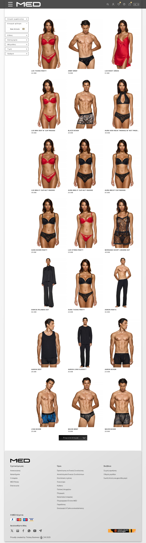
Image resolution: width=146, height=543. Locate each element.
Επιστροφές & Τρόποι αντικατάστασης (70, 510)
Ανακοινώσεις (15, 472)
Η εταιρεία (13, 480)
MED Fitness (14, 483)
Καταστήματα (15, 476)
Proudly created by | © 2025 (30, 539)
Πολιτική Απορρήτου (64, 491)
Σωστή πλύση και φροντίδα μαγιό (115, 480)
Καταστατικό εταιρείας (65, 499)
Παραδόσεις (61, 506)
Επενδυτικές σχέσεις (64, 480)
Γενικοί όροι (61, 483)
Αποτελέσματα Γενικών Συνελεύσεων (70, 476)
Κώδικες (60, 487)
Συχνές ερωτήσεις (110, 472)
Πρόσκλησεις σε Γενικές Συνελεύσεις (70, 472)
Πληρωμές (60, 495)
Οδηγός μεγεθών (110, 476)
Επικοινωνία (14, 487)
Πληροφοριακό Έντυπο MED (67, 502)
